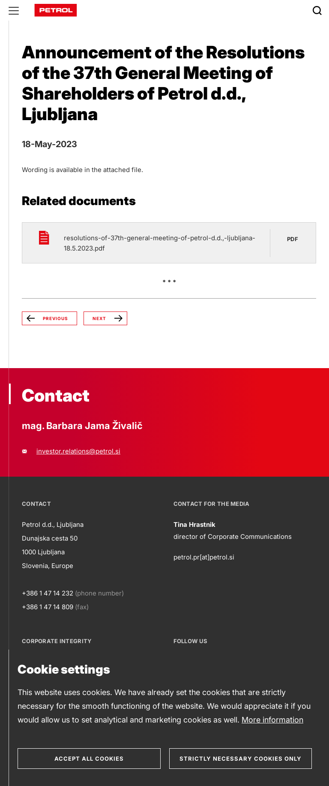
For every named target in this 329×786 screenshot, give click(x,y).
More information (272, 719)
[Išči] (317, 10)
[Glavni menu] (13, 10)
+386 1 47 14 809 (47, 607)
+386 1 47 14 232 (47, 593)
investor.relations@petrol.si (78, 451)
